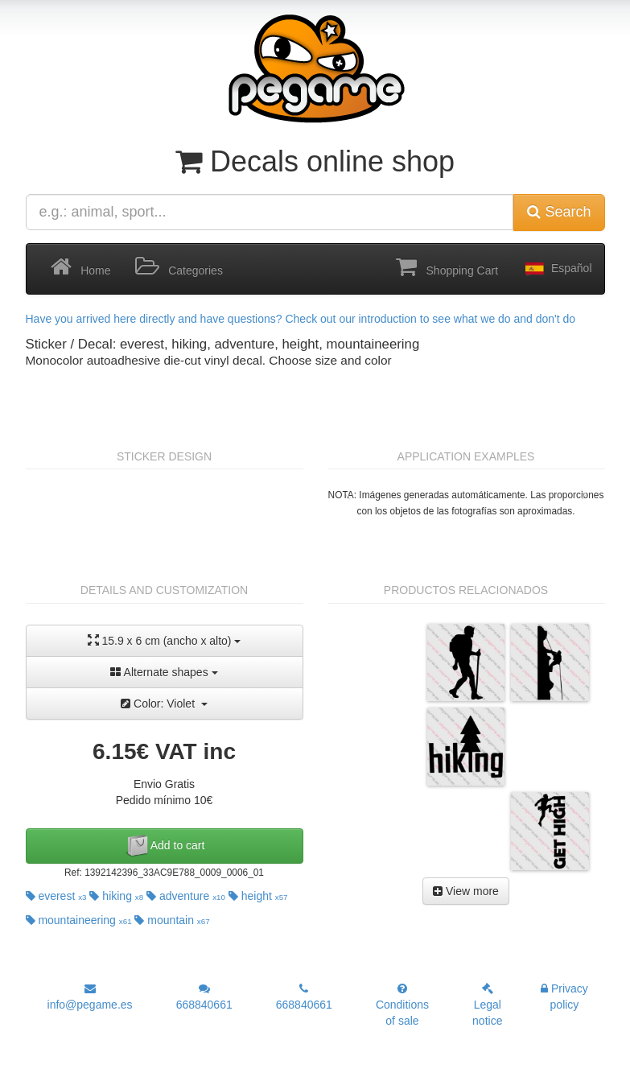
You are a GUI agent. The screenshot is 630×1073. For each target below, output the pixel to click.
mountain (171, 920)
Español (556, 269)
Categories (179, 267)
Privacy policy (564, 996)
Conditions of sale (402, 1005)
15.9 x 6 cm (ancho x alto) (164, 640)
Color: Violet (164, 703)
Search (559, 212)
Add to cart (164, 846)
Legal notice (487, 1005)
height (258, 895)
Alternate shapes (163, 672)
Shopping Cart (447, 267)
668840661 (204, 997)
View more (466, 891)
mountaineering (79, 920)
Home (81, 267)
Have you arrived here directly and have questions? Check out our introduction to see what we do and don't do (301, 318)
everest (56, 895)
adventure (185, 895)
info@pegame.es (90, 997)
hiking (116, 895)
